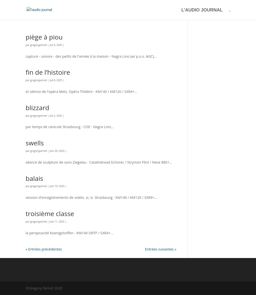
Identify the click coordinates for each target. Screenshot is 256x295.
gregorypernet (38, 45)
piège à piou (44, 36)
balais (34, 178)
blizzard (37, 107)
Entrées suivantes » (160, 249)
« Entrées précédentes (44, 249)
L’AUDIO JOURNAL (202, 10)
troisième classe (50, 213)
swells (35, 142)
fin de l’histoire (48, 72)
